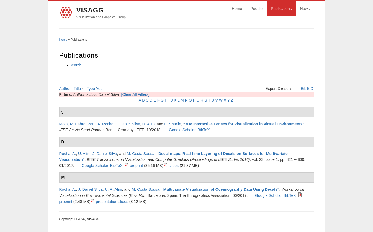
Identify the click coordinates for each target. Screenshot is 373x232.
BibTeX (307, 88)
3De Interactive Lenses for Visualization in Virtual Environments (243, 124)
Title (77, 88)
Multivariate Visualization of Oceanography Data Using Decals (220, 189)
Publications (281, 8)
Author (65, 88)
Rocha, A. (67, 153)
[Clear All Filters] (135, 94)
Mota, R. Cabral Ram (77, 124)
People (256, 8)
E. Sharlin (172, 124)
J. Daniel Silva (127, 124)
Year (100, 88)
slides (174, 165)
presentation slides (112, 201)
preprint (136, 165)
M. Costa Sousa (141, 153)
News (305, 8)
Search (75, 65)
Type (91, 88)
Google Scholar (182, 130)
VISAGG (90, 10)
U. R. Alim (113, 189)
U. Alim (148, 124)
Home (237, 8)
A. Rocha (105, 124)
